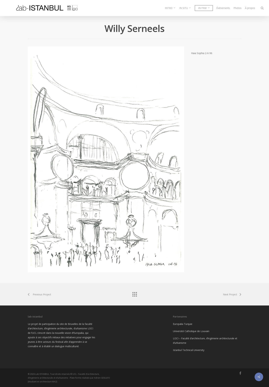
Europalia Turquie (182, 324)
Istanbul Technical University (188, 350)
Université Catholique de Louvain (191, 331)
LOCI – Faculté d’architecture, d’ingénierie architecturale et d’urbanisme (205, 340)
